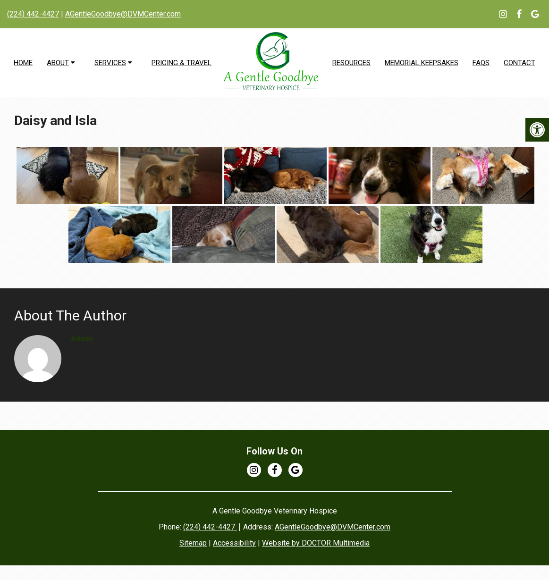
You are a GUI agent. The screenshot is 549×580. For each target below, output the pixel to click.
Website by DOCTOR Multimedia (316, 542)
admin (82, 338)
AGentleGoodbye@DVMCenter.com (123, 13)
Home (23, 63)
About (58, 63)
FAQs (481, 63)
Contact (519, 63)
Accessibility (234, 542)
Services (110, 63)
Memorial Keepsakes (421, 63)
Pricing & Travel (181, 63)
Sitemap (193, 542)
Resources (351, 63)
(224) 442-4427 (33, 13)
